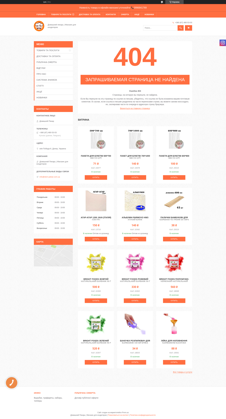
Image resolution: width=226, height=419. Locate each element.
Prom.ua (125, 413)
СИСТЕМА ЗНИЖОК (46, 80)
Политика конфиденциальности (143, 415)
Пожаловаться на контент (118, 415)
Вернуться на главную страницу (135, 108)
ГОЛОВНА (41, 14)
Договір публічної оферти (86, 398)
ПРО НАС (41, 74)
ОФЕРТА (125, 14)
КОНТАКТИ (111, 14)
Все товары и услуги (182, 372)
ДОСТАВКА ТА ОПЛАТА (89, 14)
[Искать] (181, 28)
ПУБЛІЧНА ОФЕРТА (46, 62)
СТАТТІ (40, 85)
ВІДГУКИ (40, 68)
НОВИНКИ (149, 14)
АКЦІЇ (136, 14)
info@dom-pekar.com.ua (49, 177)
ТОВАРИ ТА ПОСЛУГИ (61, 14)
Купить (96, 177)
